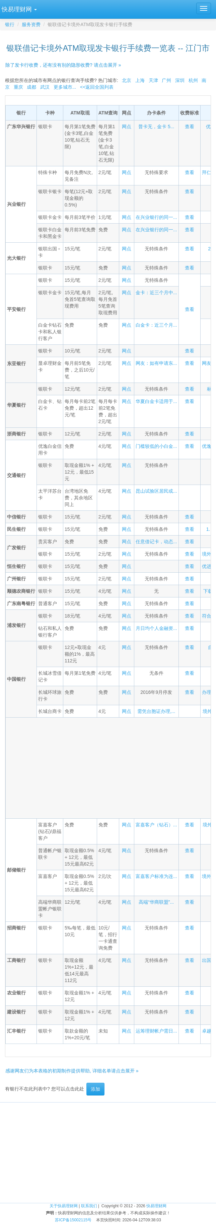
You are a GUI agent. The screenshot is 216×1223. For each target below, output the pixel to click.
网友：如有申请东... (156, 363)
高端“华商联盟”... (156, 902)
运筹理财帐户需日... (156, 1031)
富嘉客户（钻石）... (156, 824)
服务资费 (31, 24)
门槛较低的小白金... (156, 446)
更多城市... (65, 87)
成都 (31, 87)
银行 (9, 24)
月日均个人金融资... (156, 628)
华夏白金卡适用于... (156, 401)
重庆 (18, 87)
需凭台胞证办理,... (156, 711)
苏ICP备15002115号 (73, 1220)
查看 (189, 126)
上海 (140, 80)
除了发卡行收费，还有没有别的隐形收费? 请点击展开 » (63, 65)
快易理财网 (156, 1206)
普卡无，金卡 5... (156, 126)
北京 (126, 80)
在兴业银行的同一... (156, 217)
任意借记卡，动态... (156, 541)
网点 (126, 126)
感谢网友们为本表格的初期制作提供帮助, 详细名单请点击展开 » (71, 1070)
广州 (166, 80)
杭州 (193, 80)
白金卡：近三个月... (156, 325)
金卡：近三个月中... (156, 292)
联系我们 (89, 1206)
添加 (95, 1089)
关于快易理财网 (64, 1206)
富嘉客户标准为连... (156, 876)
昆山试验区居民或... (156, 491)
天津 (153, 80)
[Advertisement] (139, 767)
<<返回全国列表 (97, 87)
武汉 (45, 87)
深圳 (180, 80)
